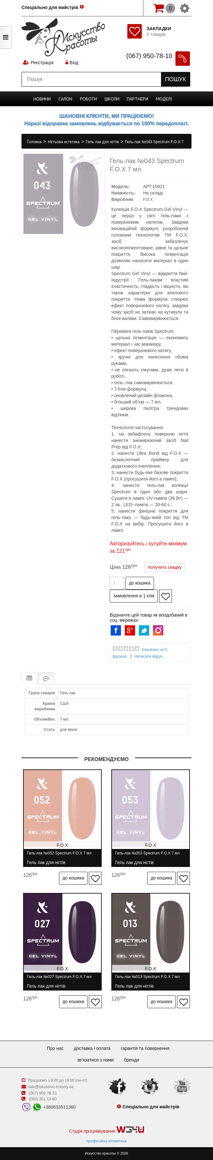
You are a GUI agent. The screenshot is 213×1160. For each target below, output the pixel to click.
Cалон (65, 99)
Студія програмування (106, 1130)
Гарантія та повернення (145, 1048)
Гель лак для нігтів (103, 142)
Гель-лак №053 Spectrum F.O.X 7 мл (147, 856)
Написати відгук (148, 656)
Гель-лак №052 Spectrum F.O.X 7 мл (59, 856)
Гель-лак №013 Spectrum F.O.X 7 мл (147, 979)
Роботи (88, 99)
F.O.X (148, 199)
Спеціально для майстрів (49, 7)
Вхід (71, 62)
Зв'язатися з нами (95, 1059)
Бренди (131, 1059)
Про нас (55, 1048)
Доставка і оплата (92, 1048)
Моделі (164, 99)
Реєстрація (41, 62)
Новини (42, 99)
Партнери (137, 99)
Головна (35, 142)
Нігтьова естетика (64, 142)
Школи (112, 99)
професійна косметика (106, 1141)
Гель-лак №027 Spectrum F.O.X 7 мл (59, 979)
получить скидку (165, 567)
